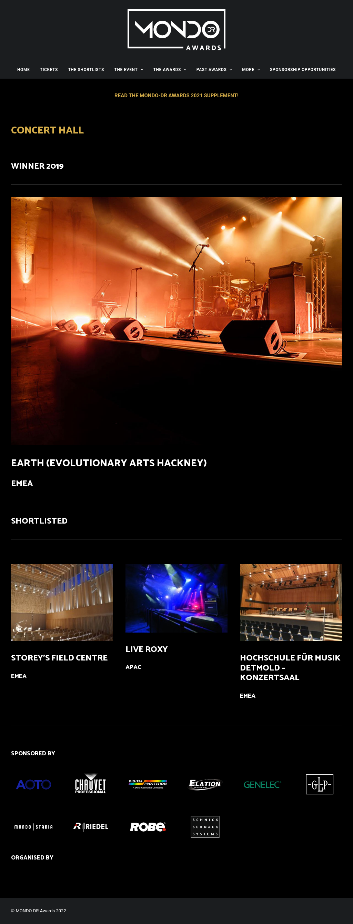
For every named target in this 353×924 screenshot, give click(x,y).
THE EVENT (128, 69)
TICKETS (49, 69)
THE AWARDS (169, 69)
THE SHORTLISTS (86, 69)
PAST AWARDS (214, 69)
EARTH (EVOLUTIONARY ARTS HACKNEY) (109, 463)
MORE (251, 69)
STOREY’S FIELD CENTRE (59, 658)
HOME (23, 69)
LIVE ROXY (146, 649)
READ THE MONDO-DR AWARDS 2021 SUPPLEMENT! (176, 95)
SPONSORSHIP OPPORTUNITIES (303, 69)
